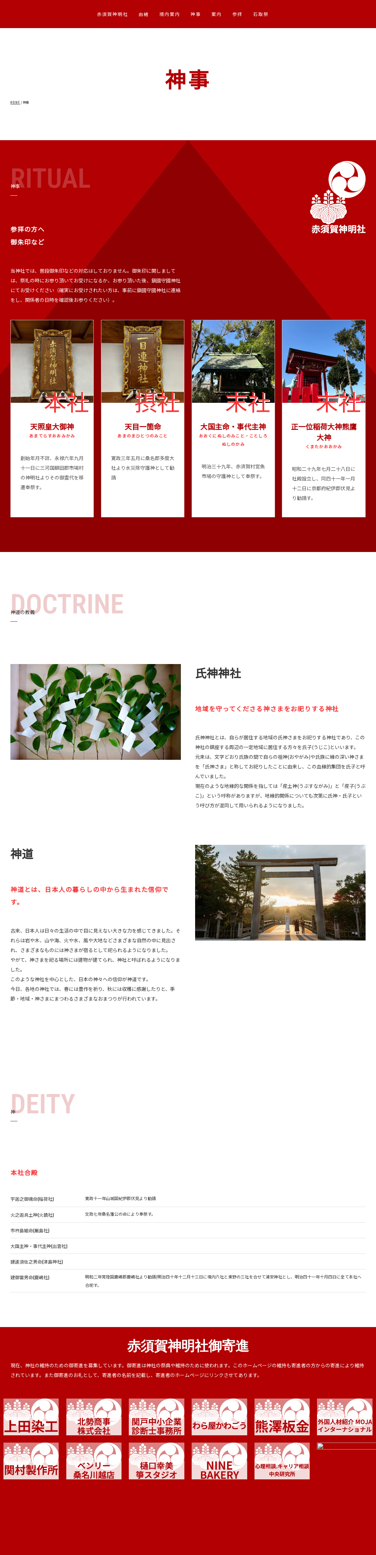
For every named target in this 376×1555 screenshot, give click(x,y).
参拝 (237, 13)
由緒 (144, 13)
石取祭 (261, 13)
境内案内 (169, 13)
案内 (216, 13)
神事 (196, 13)
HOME (15, 102)
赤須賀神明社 (112, 13)
